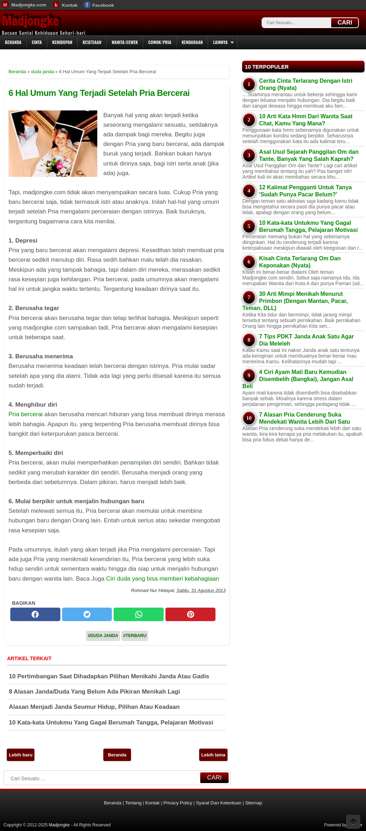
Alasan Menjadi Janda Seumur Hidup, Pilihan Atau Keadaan (94, 707)
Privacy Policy (177, 802)
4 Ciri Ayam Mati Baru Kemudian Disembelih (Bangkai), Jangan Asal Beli (297, 379)
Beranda (13, 42)
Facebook (103, 5)
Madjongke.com (28, 4)
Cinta (37, 42)
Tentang (133, 802)
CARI (345, 22)
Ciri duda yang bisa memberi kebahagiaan (162, 578)
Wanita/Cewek (124, 42)
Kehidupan (62, 42)
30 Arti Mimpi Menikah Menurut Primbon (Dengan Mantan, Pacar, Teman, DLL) (295, 301)
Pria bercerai (26, 414)
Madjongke (30, 21)
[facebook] (35, 614)
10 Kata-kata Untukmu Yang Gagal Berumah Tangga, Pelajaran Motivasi (111, 722)
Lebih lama (213, 754)
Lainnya (220, 42)
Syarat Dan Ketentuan (218, 802)
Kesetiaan (92, 42)
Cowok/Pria (159, 42)
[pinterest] (190, 614)
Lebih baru (20, 754)
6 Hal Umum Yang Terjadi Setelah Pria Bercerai (99, 93)
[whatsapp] (139, 614)
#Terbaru (134, 635)
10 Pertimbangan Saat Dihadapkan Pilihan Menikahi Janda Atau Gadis (109, 676)
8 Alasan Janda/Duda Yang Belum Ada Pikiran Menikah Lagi (94, 691)
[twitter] (87, 614)
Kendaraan (192, 42)
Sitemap (253, 802)
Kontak (69, 5)
